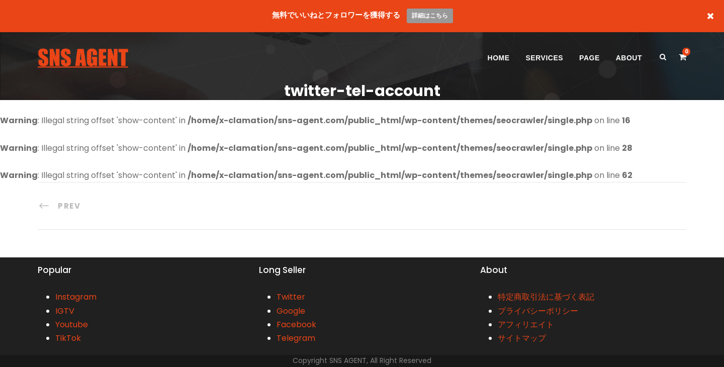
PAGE (589, 58)
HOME (499, 58)
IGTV (64, 311)
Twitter (291, 297)
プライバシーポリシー (538, 311)
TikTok (68, 338)
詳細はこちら (430, 15)
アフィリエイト (526, 324)
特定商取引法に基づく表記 (546, 297)
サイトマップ (522, 338)
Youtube (71, 324)
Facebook (296, 324)
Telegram (296, 338)
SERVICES (545, 58)
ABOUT (629, 58)
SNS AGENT (348, 360)
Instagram (76, 297)
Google (291, 311)
